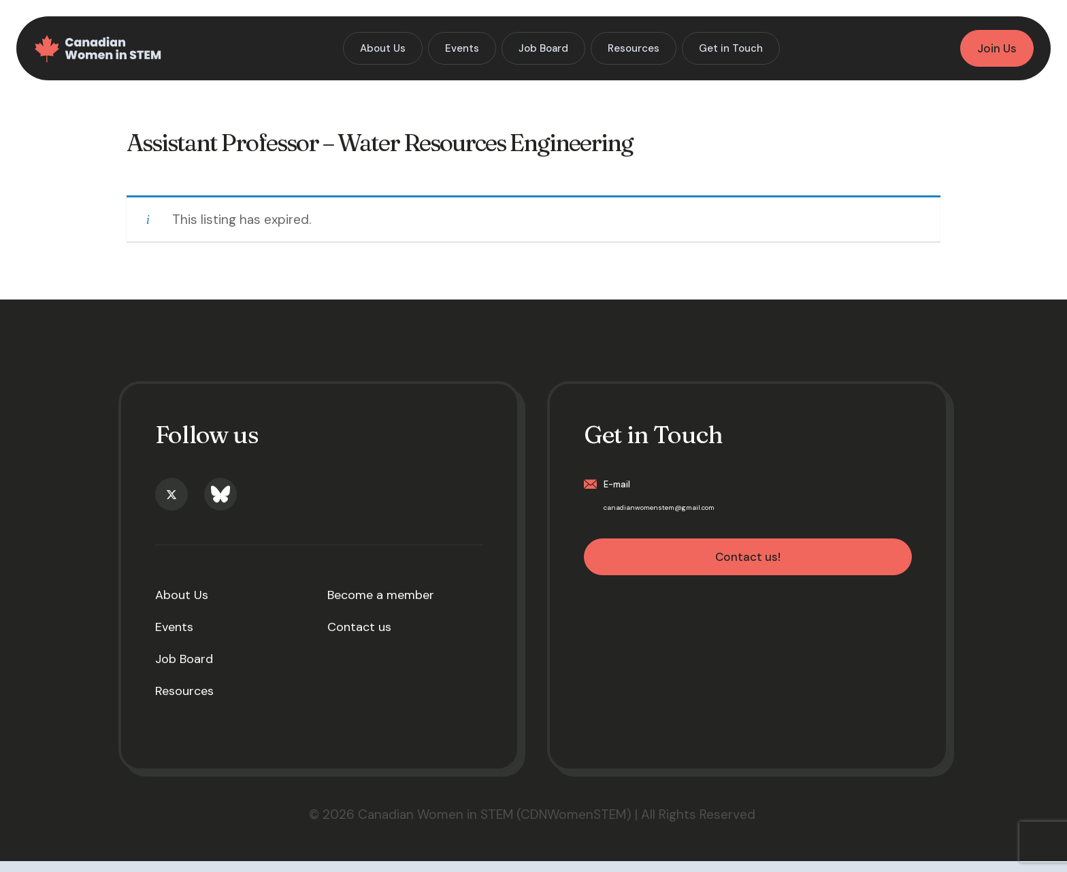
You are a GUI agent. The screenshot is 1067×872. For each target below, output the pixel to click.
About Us (181, 606)
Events (174, 638)
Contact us (359, 638)
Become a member (380, 606)
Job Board (184, 670)
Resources (184, 702)
